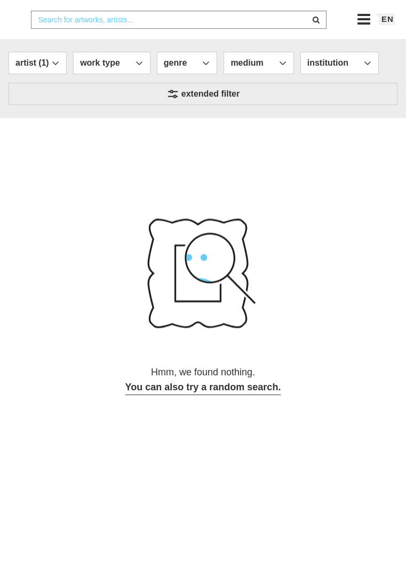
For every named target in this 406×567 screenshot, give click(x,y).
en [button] (387, 40)
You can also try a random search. (203, 408)
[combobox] (178, 41)
